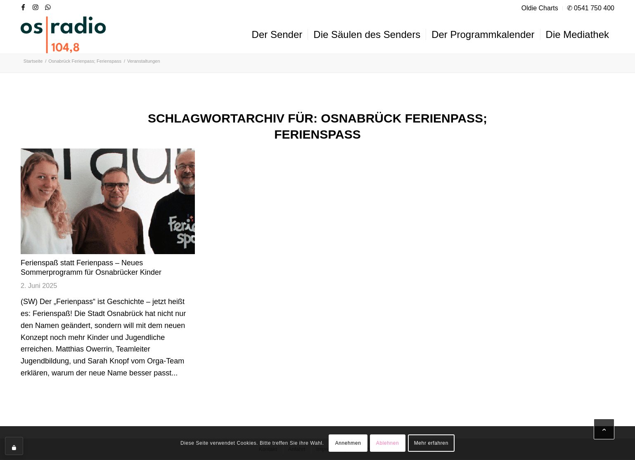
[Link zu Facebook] (23, 7)
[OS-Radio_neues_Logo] (63, 34)
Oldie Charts (539, 8)
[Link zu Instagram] (35, 7)
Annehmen (348, 443)
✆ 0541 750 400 (590, 8)
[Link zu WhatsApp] (48, 7)
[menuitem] (540, 8)
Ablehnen (387, 443)
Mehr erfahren (431, 443)
